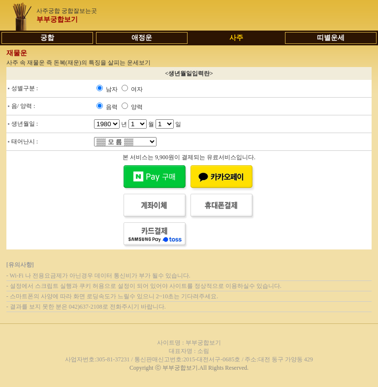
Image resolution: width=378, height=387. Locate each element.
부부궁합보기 (57, 19)
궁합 (47, 37)
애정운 (141, 37)
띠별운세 (331, 37)
